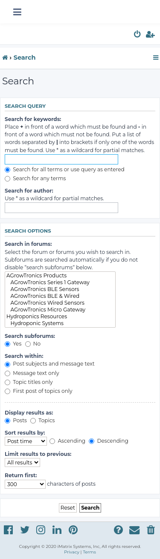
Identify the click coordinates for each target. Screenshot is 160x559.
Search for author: (29, 190)
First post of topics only (39, 391)
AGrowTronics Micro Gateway (60, 309)
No (33, 343)
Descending (108, 441)
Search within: (24, 356)
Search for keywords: (33, 119)
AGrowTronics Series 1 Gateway (60, 282)
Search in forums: (28, 244)
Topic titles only (29, 382)
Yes (13, 343)
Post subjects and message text (50, 363)
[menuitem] (138, 35)
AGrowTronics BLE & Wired (60, 296)
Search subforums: (30, 336)
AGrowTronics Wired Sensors (60, 303)
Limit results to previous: (38, 454)
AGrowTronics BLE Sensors (60, 289)
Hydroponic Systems (60, 323)
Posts (16, 420)
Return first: (21, 475)
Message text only (32, 373)
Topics (42, 420)
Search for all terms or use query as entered (65, 169)
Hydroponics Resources (60, 316)
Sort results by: (25, 432)
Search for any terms (35, 178)
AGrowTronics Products (60, 275)
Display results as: (29, 412)
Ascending (67, 441)
